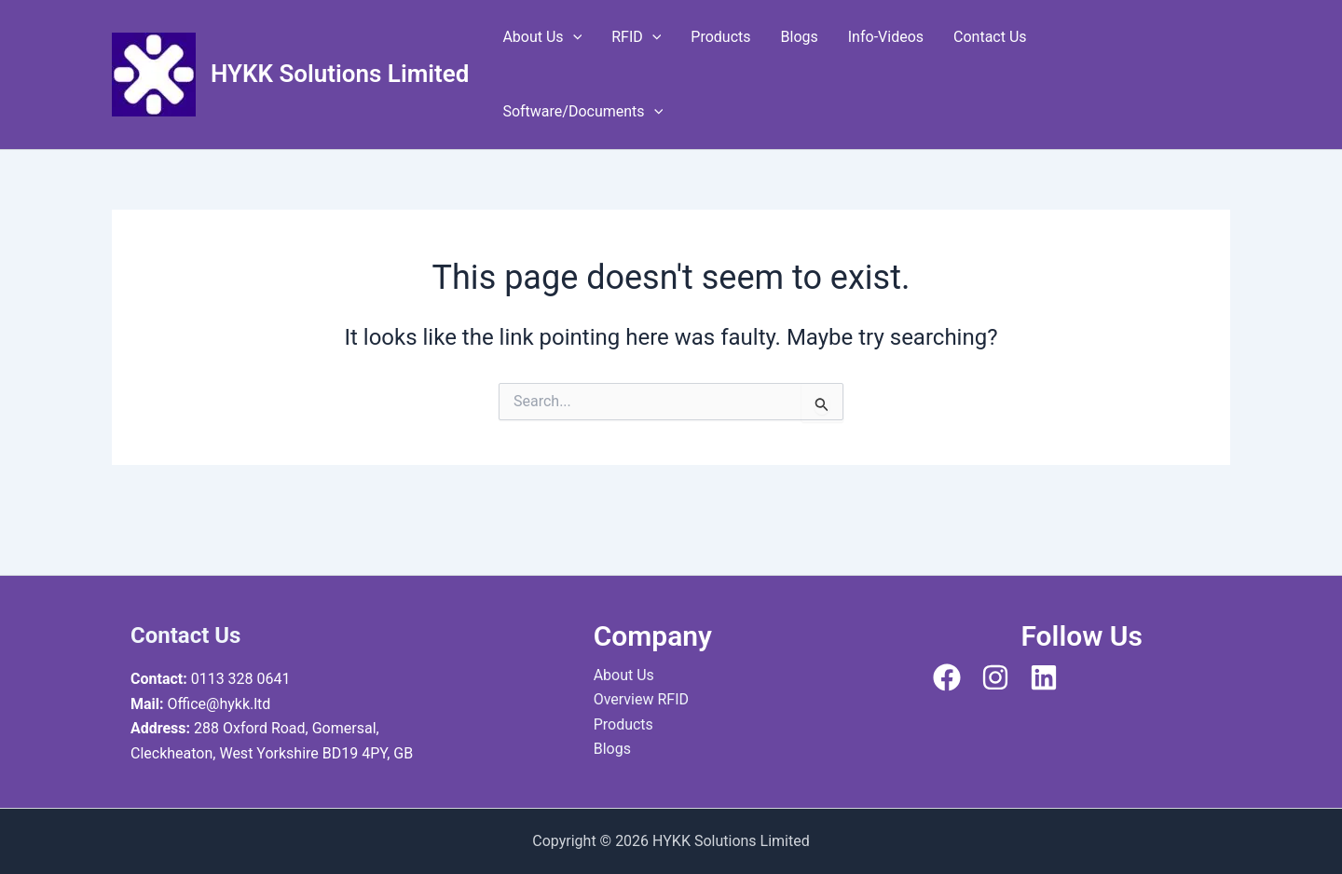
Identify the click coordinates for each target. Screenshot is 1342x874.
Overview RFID (641, 699)
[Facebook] (947, 677)
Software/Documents (582, 112)
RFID (636, 37)
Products (720, 37)
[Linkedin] (1043, 677)
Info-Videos (886, 37)
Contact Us (990, 37)
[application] (573, 37)
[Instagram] (995, 677)
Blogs (799, 37)
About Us (542, 37)
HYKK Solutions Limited (340, 74)
